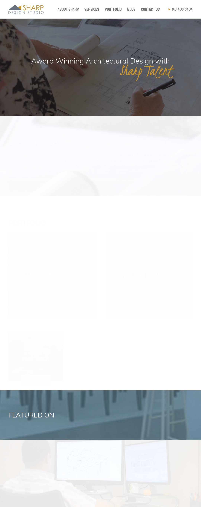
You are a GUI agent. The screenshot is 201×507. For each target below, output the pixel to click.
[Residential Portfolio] (149, 272)
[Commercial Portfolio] (51, 272)
